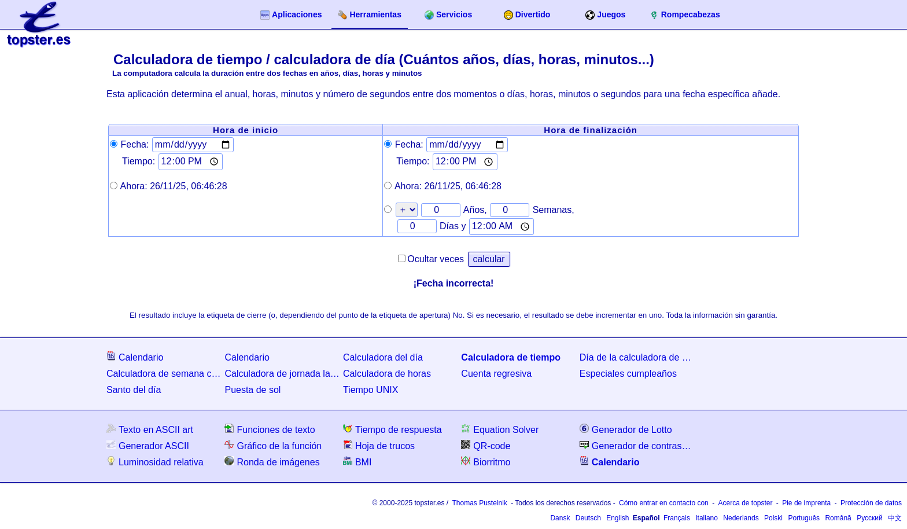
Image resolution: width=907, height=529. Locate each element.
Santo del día (133, 390)
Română (838, 518)
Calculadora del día (383, 357)
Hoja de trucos (379, 445)
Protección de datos (871, 503)
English (617, 518)
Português (804, 518)
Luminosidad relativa (155, 461)
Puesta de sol (252, 390)
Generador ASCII (147, 445)
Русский (870, 518)
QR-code (485, 445)
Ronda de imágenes (271, 461)
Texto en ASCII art (149, 429)
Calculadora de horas (387, 374)
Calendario (134, 356)
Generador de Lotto (626, 429)
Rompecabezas (685, 15)
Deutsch (588, 518)
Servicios (448, 15)
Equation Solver (500, 429)
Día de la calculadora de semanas (637, 357)
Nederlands (740, 518)
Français (676, 518)
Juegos (605, 15)
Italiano (706, 518)
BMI (357, 461)
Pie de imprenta (806, 503)
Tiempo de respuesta (392, 429)
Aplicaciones (291, 15)
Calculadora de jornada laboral (282, 374)
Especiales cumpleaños (628, 374)
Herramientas (369, 15)
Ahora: (173, 186)
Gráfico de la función (273, 445)
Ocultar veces (435, 259)
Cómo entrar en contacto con (664, 503)
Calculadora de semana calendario (164, 374)
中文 (895, 518)
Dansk (560, 518)
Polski (773, 518)
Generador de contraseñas (637, 445)
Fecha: (134, 144)
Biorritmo (485, 461)
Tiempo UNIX (370, 390)
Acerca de (745, 503)
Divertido (527, 15)
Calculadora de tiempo (511, 357)
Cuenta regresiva (496, 374)
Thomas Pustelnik (479, 503)
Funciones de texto (269, 429)
